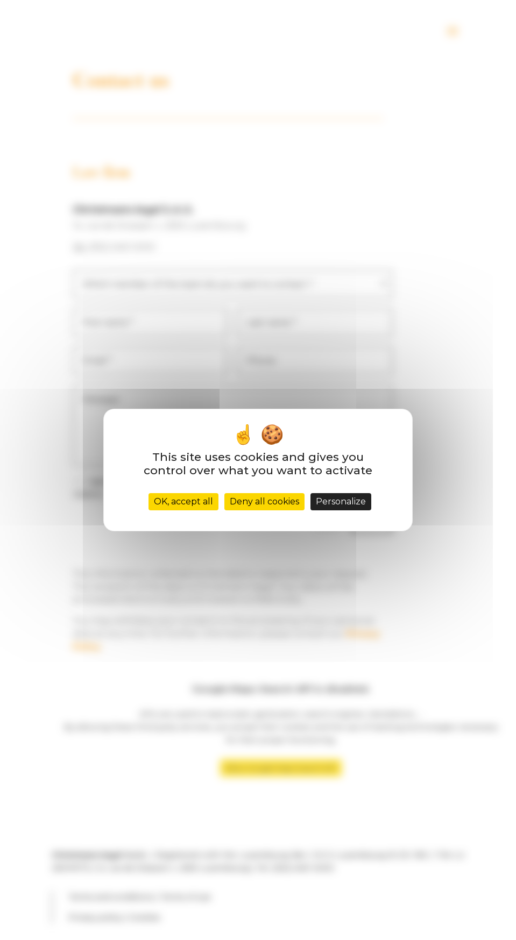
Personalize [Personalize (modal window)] (341, 501)
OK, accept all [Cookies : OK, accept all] (183, 501)
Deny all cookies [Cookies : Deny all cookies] (264, 501)
